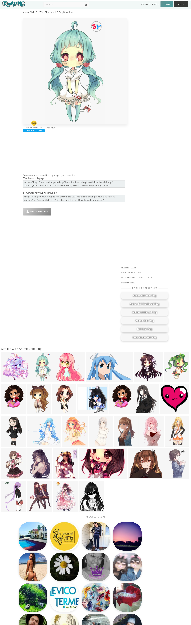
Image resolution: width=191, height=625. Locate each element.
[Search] (86, 5)
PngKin (55, 589)
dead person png (32, 570)
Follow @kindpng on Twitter (153, 601)
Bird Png (114, 578)
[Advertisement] (75, 152)
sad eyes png (29, 574)
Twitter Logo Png (61, 574)
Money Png (115, 570)
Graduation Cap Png (91, 589)
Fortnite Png (87, 597)
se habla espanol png (34, 593)
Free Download (37, 211)
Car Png (114, 574)
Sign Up (181, 4)
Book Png (115, 589)
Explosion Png (88, 593)
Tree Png (85, 578)
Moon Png (86, 585)
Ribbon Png (58, 585)
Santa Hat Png (59, 578)
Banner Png (116, 597)
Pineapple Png (117, 582)
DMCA (41, 131)
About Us (143, 570)
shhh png (28, 578)
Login (167, 4)
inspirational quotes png (35, 597)
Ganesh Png (116, 593)
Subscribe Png (59, 570)
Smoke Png (86, 582)
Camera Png (87, 574)
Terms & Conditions (149, 578)
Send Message (30, 131)
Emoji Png (115, 585)
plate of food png (32, 589)
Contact (143, 574)
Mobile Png (58, 593)
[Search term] (66, 4)
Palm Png (85, 570)
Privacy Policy (145, 585)
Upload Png (145, 589)
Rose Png (57, 582)
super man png (31, 601)
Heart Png (57, 597)
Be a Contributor (149, 4)
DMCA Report (146, 582)
